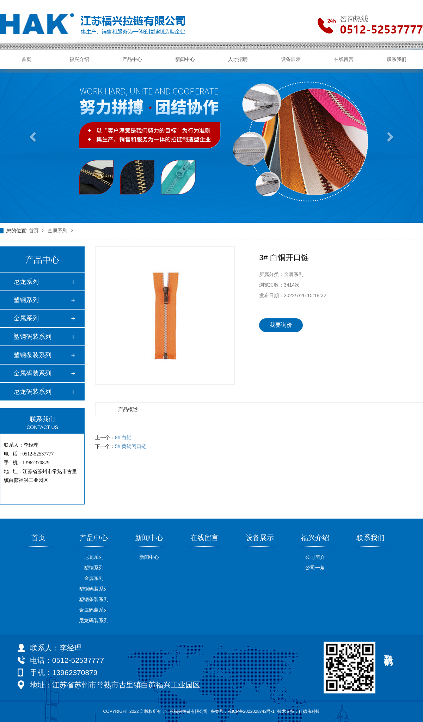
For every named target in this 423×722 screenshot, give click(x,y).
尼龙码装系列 (32, 391)
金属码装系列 (32, 373)
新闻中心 (185, 59)
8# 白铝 (123, 437)
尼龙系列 (26, 281)
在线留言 (344, 59)
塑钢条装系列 (32, 355)
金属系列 (58, 230)
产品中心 (132, 59)
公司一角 (315, 567)
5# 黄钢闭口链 (130, 446)
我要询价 (281, 325)
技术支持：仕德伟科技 (298, 711)
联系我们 (396, 59)
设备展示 (291, 59)
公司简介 (315, 557)
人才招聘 (238, 59)
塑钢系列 (26, 300)
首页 (26, 59)
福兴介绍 (79, 59)
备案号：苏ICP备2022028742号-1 (243, 711)
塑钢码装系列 (32, 336)
